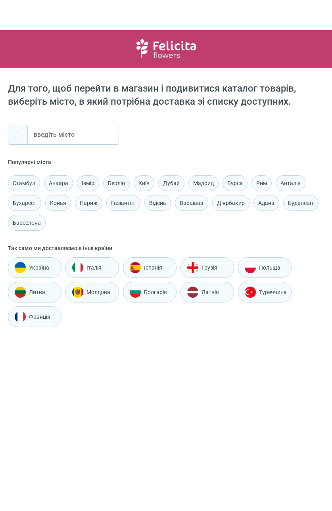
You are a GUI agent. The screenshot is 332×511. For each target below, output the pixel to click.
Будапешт (301, 203)
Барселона (27, 223)
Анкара (58, 183)
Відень (157, 203)
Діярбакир (231, 203)
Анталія (290, 183)
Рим (261, 183)
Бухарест (24, 203)
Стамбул (24, 183)
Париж (89, 203)
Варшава (191, 203)
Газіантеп (123, 203)
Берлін (116, 183)
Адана (266, 203)
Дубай (171, 183)
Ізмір (88, 183)
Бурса (235, 183)
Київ (144, 183)
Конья (58, 203)
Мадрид (203, 183)
